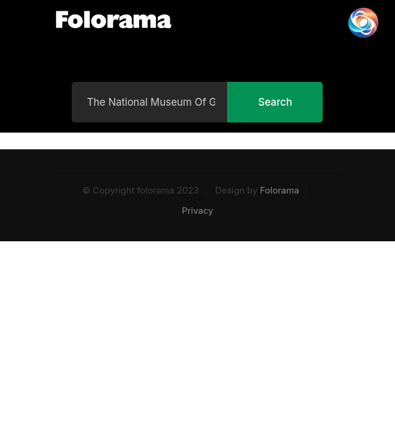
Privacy (197, 210)
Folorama (279, 190)
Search (275, 102)
